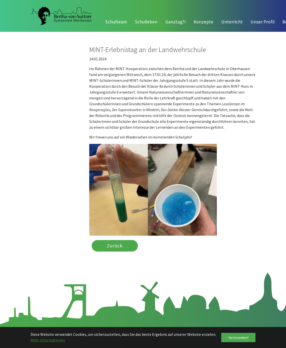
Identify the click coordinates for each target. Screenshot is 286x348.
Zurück (114, 246)
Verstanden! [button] (238, 337)
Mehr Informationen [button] (48, 339)
